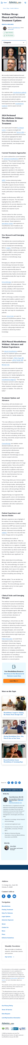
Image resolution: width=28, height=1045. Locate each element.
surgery (8, 248)
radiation (4, 533)
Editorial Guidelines (8, 938)
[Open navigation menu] (4, 3)
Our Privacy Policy (7, 1006)
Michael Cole (5, 365)
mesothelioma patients (19, 92)
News (3, 931)
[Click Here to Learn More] (14, 681)
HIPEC (4, 180)
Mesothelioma (6, 906)
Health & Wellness (8, 24)
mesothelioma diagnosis (9, 380)
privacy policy (13, 978)
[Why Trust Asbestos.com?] (12, 789)
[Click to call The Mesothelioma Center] (25, 3)
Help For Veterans (7, 913)
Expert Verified (8, 32)
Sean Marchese (16, 27)
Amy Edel (11, 29)
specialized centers (7, 223)
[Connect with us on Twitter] (9, 896)
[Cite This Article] (19, 782)
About (3, 924)
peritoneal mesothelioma (11, 159)
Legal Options (6, 916)
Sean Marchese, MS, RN (16, 797)
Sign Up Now (9, 957)
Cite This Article (8, 35)
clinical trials (10, 316)
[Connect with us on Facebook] (3, 896)
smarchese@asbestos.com (15, 803)
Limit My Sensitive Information (11, 1018)
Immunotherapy (6, 282)
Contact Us (5, 927)
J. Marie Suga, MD (18, 358)
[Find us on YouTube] (14, 896)
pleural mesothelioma (10, 351)
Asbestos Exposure (8, 920)
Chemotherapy (6, 444)
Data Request (6, 1014)
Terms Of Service (7, 1010)
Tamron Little (20, 132)
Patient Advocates (7, 639)
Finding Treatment (7, 910)
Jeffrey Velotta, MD (17, 360)
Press (3, 934)
